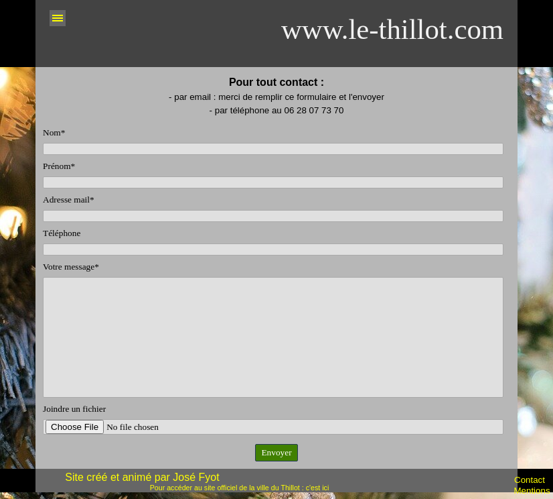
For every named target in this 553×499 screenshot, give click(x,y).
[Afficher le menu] (58, 18)
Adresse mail (68, 200)
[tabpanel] (276, 95)
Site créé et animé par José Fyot (142, 477)
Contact (529, 480)
